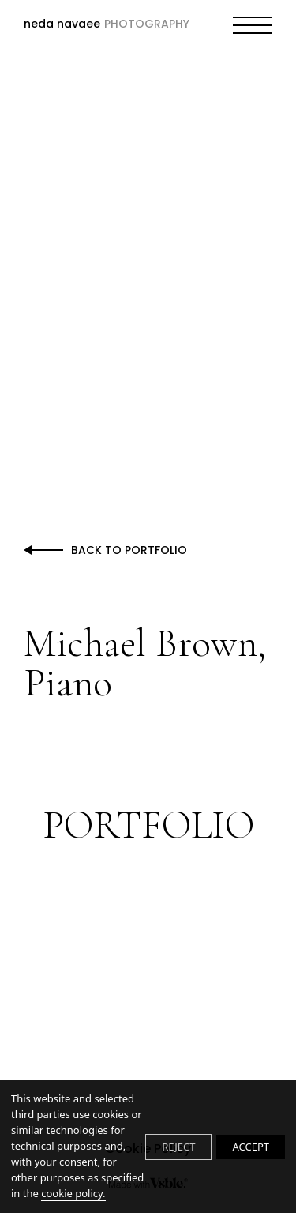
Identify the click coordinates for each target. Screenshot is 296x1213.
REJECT (178, 1147)
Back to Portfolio (129, 550)
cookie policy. (73, 1193)
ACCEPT (250, 1147)
